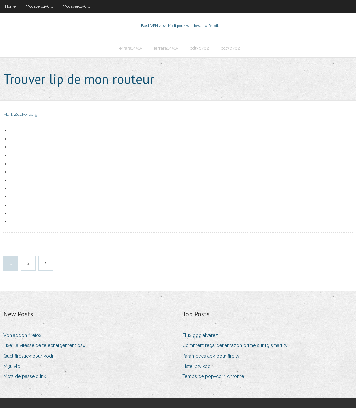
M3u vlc (11, 366)
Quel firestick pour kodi (28, 356)
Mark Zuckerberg (20, 114)
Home (10, 6)
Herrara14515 (129, 48)
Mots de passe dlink (24, 376)
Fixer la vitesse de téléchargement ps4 (44, 345)
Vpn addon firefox (22, 335)
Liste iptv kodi (197, 366)
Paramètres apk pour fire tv (210, 356)
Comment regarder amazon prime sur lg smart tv (234, 345)
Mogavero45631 (39, 6)
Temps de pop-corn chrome (213, 376)
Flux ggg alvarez (200, 335)
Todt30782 (198, 48)
